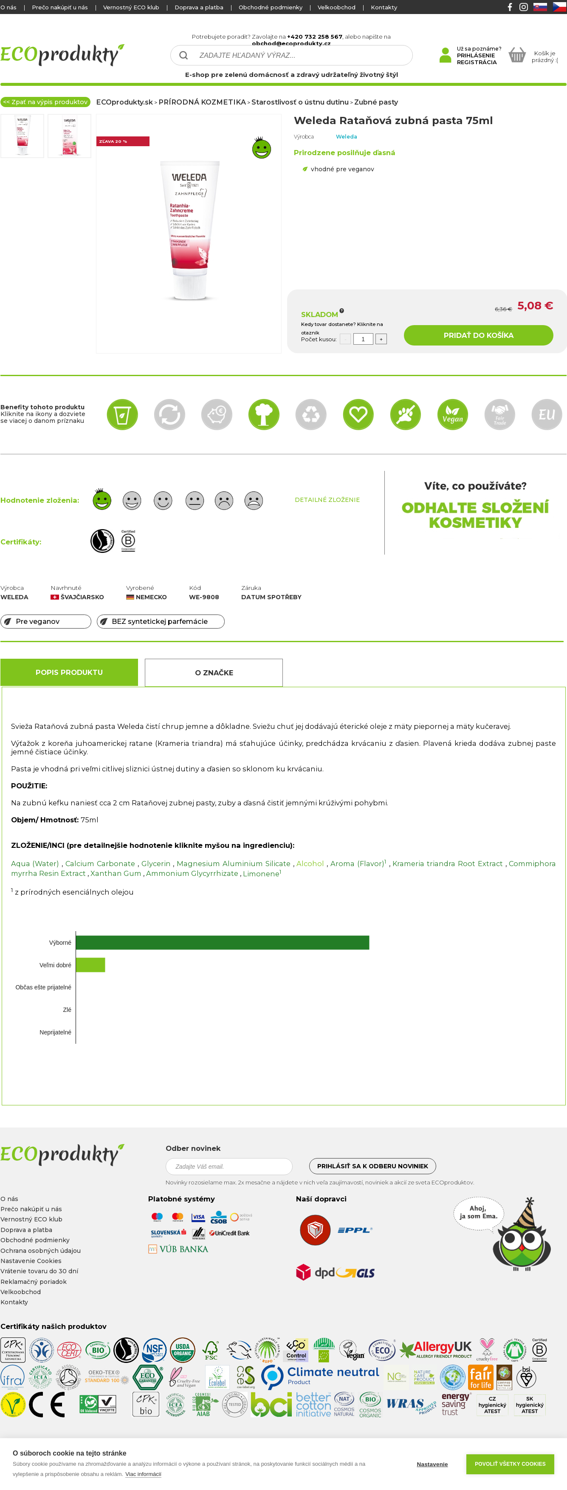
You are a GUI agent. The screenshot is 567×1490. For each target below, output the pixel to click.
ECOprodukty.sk (124, 102)
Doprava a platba (199, 7)
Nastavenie (432, 1464)
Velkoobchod (336, 7)
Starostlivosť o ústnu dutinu (300, 102)
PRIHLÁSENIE (476, 55)
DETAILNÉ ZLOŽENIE (327, 499)
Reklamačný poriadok (33, 1281)
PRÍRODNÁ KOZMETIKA (202, 102)
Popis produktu (69, 672)
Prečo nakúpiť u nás (60, 7)
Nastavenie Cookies (31, 1261)
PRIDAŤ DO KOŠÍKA (478, 335)
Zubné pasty (376, 102)
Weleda (346, 136)
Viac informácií (143, 1474)
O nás (8, 7)
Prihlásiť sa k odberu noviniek (372, 1166)
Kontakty (384, 7)
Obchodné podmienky (270, 7)
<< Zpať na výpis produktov (45, 102)
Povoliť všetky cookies (510, 1464)
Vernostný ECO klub (131, 7)
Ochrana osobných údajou (40, 1250)
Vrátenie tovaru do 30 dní (39, 1271)
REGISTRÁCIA (477, 62)
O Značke (214, 673)
